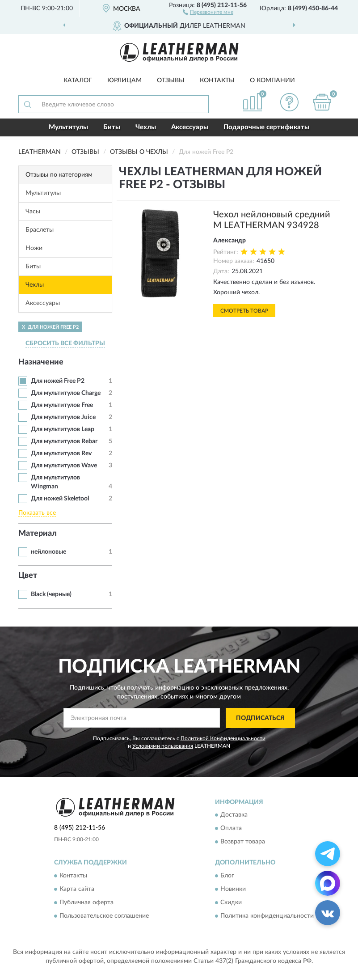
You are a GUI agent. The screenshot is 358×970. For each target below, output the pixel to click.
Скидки (231, 902)
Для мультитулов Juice (63, 417)
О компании (272, 80)
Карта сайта (76, 889)
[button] (208, 11)
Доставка (234, 815)
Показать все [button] (37, 513)
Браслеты (39, 230)
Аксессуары (189, 127)
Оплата (231, 829)
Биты (111, 127)
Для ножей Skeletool (60, 499)
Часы (32, 211)
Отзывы (171, 80)
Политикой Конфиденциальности (223, 738)
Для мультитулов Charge (66, 393)
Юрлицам (124, 80)
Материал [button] (37, 533)
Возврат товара (242, 842)
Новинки (233, 889)
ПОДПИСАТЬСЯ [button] (260, 718)
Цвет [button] (27, 576)
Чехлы (145, 127)
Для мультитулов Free (62, 405)
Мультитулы (68, 127)
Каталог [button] (77, 80)
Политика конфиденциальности (267, 916)
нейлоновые (48, 552)
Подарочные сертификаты (266, 127)
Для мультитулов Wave (64, 465)
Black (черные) (51, 594)
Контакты (217, 80)
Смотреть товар (244, 310)
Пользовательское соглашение (104, 916)
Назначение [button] (40, 362)
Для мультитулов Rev (61, 453)
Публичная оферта (86, 902)
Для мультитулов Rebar (64, 441)
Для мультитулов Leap (62, 429)
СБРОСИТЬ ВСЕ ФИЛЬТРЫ (65, 343)
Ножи (33, 248)
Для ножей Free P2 (57, 381)
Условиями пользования (162, 746)
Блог (227, 876)
